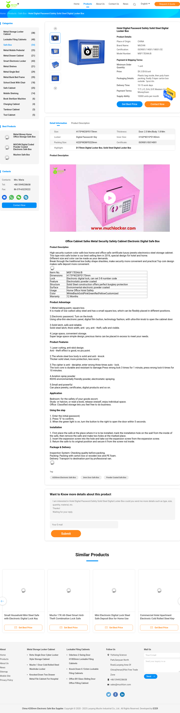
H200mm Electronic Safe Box (64, 477)
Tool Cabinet (19, 114)
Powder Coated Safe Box (116, 477)
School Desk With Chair (19, 82)
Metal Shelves (19, 66)
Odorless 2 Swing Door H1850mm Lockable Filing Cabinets (81, 659)
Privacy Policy (6, 680)
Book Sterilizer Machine (19, 98)
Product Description (80, 123)
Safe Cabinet (19, 87)
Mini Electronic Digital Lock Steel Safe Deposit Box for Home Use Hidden (112, 618)
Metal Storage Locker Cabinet (19, 33)
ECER (155, 708)
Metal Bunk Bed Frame (19, 77)
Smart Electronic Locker (19, 61)
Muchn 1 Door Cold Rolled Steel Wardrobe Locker (44, 667)
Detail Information (58, 123)
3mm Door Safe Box (91, 477)
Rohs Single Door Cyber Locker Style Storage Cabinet (43, 657)
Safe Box (19, 44)
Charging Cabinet (19, 104)
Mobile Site (5, 676)
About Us (4, 663)
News (2, 667)
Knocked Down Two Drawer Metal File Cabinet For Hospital (43, 677)
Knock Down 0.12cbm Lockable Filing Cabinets (84, 671)
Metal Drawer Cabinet (19, 55)
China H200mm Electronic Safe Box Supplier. (43, 708)
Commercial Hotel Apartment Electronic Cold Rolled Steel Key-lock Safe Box (157, 618)
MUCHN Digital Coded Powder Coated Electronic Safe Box (23, 146)
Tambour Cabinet (19, 109)
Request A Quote (167, 4)
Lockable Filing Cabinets (19, 39)
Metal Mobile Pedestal (19, 50)
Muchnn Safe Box (21, 154)
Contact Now (19, 205)
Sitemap (4, 672)
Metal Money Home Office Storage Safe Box (24, 135)
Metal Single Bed (19, 71)
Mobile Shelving (19, 93)
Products (4, 659)
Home (3, 655)
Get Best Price (129, 104)
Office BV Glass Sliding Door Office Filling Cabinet (82, 681)
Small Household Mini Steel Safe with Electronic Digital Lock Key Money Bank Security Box (21, 618)
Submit (66, 533)
